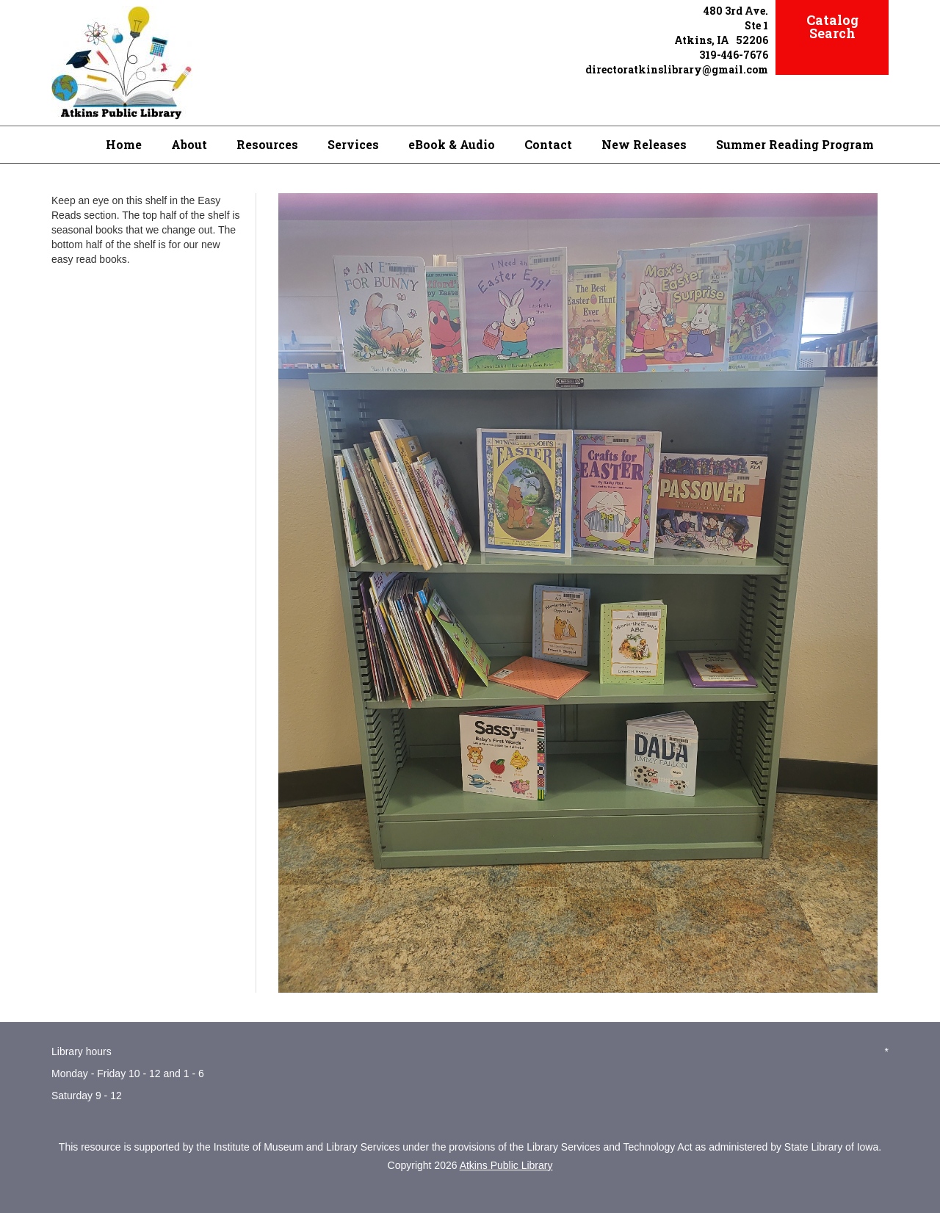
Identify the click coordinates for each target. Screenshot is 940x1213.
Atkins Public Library (506, 1165)
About (189, 144)
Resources (267, 144)
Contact (548, 144)
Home (124, 144)
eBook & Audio (451, 144)
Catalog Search (832, 26)
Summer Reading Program (795, 144)
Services (353, 144)
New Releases (644, 144)
